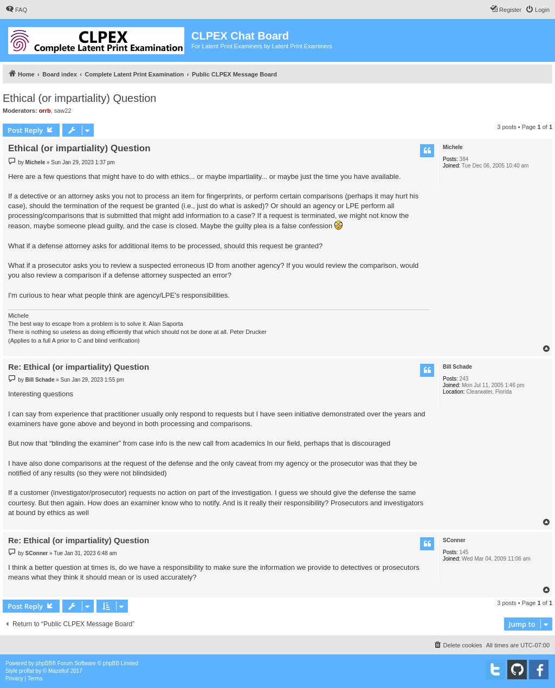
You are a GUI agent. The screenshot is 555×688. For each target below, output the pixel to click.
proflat (26, 671)
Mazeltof (58, 671)
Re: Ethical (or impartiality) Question (78, 366)
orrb (45, 110)
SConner (454, 540)
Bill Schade (457, 367)
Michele (453, 147)
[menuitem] (16, 9)
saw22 (63, 110)
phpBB (44, 663)
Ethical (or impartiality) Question (79, 98)
